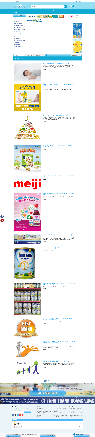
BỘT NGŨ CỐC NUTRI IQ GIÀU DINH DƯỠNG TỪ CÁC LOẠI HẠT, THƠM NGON (58, 146)
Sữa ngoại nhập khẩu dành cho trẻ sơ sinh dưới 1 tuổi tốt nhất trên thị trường (59, 284)
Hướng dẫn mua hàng (40, 10)
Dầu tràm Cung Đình (18, 48)
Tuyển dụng (74, 10)
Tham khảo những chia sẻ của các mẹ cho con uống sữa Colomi (58, 85)
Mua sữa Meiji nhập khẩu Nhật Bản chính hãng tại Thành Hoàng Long (59, 176)
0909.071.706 (50, 435)
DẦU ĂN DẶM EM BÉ (17, 31)
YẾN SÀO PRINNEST (17, 27)
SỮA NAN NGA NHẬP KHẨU (18, 33)
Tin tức (57, 10)
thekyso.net (37, 434)
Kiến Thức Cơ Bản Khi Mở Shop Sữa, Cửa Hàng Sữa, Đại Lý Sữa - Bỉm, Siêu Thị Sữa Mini (76, 410)
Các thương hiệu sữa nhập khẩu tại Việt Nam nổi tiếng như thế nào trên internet (58, 319)
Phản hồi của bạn (80, 435)
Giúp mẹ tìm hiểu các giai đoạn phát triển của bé (56, 361)
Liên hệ (15, 12)
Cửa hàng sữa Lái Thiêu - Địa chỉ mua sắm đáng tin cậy (58, 235)
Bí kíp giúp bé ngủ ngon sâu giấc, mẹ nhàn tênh (56, 63)
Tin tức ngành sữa (30, 10)
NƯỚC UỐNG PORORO (18, 23)
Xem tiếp (44, 69)
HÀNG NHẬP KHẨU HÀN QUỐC (19, 29)
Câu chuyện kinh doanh (65, 10)
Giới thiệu (22, 10)
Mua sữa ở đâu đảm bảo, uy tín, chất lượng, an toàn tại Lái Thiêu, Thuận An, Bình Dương (59, 342)
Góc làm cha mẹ (50, 10)
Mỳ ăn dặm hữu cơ (17, 42)
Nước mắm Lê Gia (17, 46)
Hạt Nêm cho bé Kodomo (19, 50)
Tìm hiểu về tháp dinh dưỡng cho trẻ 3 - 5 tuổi (55, 115)
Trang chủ (16, 10)
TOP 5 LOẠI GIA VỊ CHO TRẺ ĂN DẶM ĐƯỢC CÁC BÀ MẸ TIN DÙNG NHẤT (58, 194)
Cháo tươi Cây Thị (17, 38)
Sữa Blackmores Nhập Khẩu (19, 40)
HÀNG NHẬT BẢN (17, 44)
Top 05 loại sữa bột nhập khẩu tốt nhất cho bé (56, 248)
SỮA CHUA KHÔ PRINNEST (18, 25)
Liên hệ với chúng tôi (47, 393)
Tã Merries (16, 36)
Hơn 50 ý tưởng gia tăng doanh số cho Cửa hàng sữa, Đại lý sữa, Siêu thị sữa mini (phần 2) (60, 410)
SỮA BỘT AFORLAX (17, 21)
